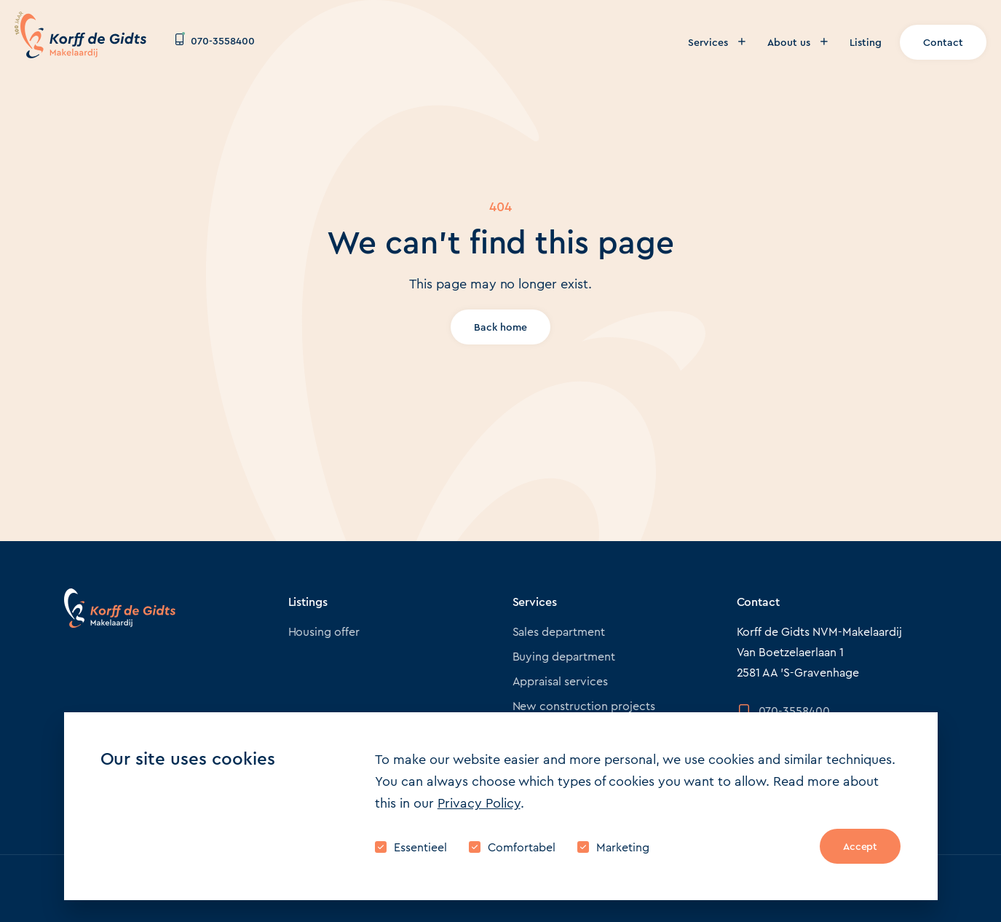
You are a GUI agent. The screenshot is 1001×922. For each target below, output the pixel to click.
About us (797, 42)
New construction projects (584, 706)
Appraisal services (561, 681)
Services (716, 42)
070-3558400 (215, 41)
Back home (500, 327)
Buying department (564, 656)
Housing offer (324, 631)
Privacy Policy (479, 803)
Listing (866, 42)
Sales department (559, 631)
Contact (943, 42)
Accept (860, 846)
